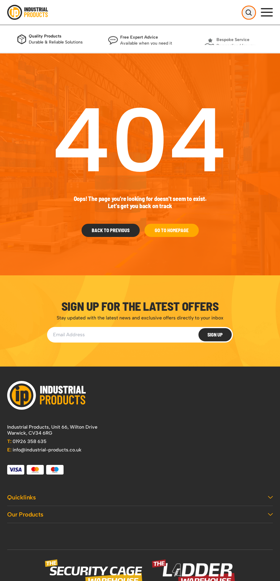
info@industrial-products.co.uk (44, 450)
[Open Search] (249, 12)
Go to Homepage (172, 230)
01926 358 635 (26, 441)
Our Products (140, 514)
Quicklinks (140, 497)
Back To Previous (111, 230)
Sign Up (215, 334)
